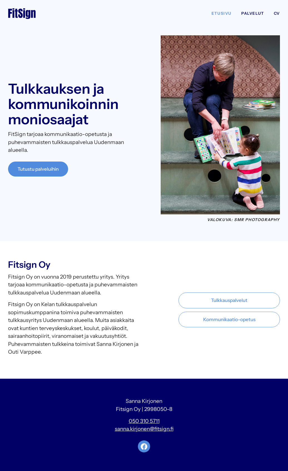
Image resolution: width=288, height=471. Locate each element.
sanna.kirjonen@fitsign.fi (144, 429)
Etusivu (222, 13)
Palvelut (252, 13)
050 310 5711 (144, 421)
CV (277, 13)
